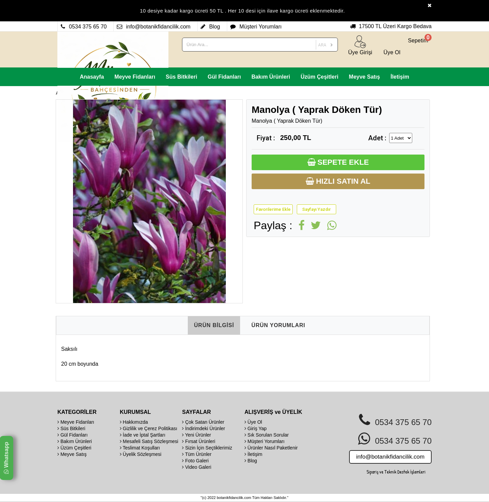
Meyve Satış (364, 77)
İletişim (400, 77)
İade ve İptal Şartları (142, 435)
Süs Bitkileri (181, 77)
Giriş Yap (255, 428)
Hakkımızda (134, 422)
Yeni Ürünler (196, 435)
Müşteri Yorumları (264, 441)
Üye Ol (253, 422)
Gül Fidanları (224, 77)
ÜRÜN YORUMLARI (278, 325)
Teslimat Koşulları (140, 447)
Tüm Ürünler (196, 454)
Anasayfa (92, 77)
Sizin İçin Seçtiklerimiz (207, 447)
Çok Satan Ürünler (203, 422)
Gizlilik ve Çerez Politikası (148, 428)
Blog (250, 460)
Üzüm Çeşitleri (319, 77)
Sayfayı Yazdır (316, 209)
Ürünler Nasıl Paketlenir (271, 447)
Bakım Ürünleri (270, 77)
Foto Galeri (195, 460)
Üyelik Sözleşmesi (140, 454)
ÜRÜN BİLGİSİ (214, 325)
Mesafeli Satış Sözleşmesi (149, 441)
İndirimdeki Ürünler (203, 428)
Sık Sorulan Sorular (266, 435)
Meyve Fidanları (134, 77)
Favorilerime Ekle (273, 209)
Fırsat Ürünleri (198, 441)
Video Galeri (196, 467)
